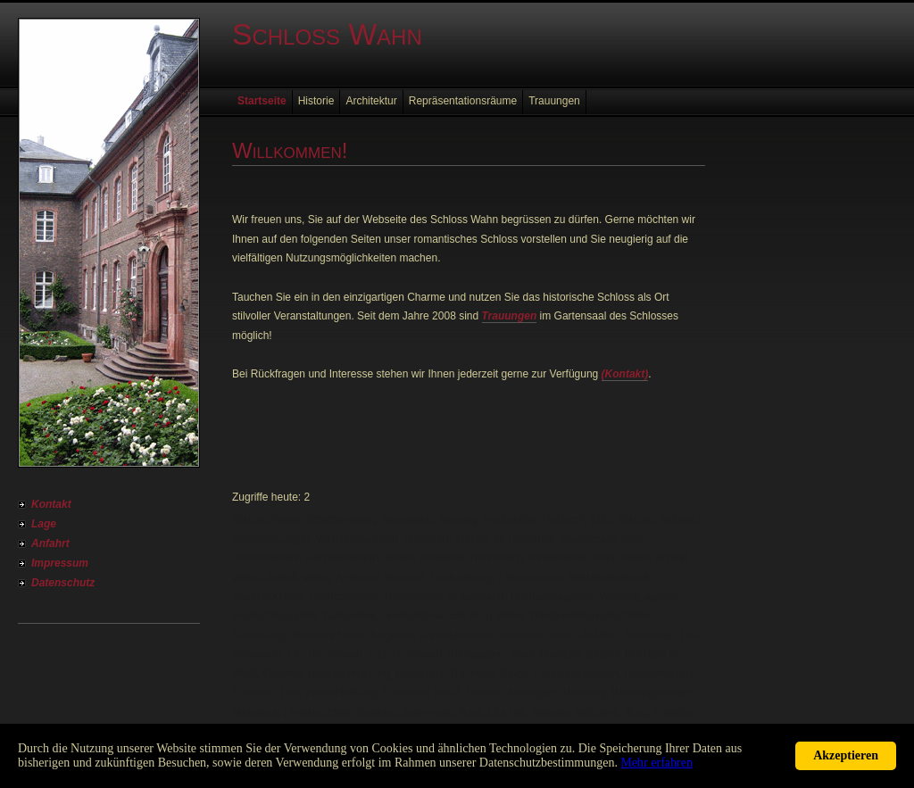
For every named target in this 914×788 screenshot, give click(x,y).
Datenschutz (63, 582)
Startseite (262, 101)
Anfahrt (50, 543)
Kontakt (51, 504)
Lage (43, 524)
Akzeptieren (845, 755)
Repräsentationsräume (463, 101)
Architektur (370, 101)
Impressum (59, 563)
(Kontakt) (625, 374)
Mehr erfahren (656, 762)
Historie (316, 101)
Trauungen (554, 101)
